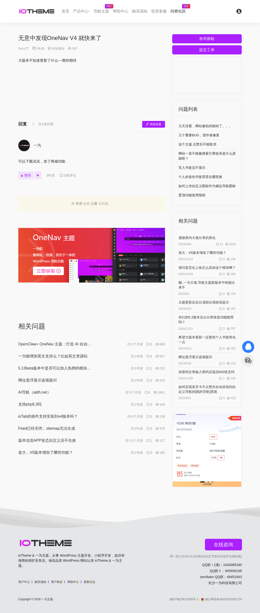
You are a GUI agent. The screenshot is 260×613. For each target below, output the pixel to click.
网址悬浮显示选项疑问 (195, 357)
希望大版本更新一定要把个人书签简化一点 (207, 339)
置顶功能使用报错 (191, 195)
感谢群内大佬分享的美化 (197, 238)
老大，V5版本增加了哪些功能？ (202, 253)
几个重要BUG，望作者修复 (198, 135)
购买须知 (139, 11)
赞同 (26, 175)
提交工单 (207, 50)
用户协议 (57, 582)
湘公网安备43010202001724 (221, 599)
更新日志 (89, 582)
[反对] (37, 175)
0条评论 (67, 175)
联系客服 (159, 11)
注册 (94, 203)
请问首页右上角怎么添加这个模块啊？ (207, 268)
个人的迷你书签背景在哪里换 (200, 177)
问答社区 (179, 10)
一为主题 (47, 599)
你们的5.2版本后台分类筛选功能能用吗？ (206, 319)
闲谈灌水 (58, 48)
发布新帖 (207, 39)
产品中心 (81, 11)
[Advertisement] (91, 95)
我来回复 (153, 124)
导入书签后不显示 (191, 168)
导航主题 (102, 10)
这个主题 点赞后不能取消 (197, 144)
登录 (79, 203)
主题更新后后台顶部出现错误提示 (203, 302)
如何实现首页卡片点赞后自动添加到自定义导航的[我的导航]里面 (207, 389)
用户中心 (24, 582)
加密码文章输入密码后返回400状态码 (206, 372)
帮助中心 (120, 11)
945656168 (233, 571)
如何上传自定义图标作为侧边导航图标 (207, 186)
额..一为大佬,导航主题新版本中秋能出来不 (206, 285)
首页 (65, 11)
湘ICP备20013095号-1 (184, 599)
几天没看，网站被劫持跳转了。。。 (205, 126)
